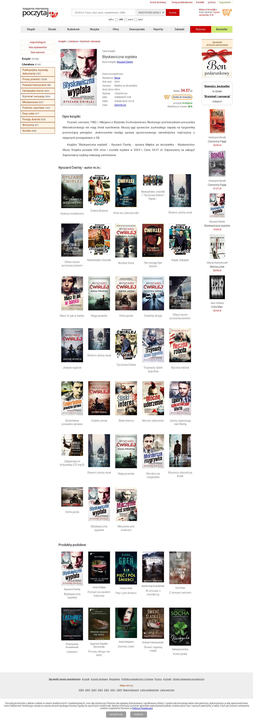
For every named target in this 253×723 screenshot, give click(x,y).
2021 (112, 690)
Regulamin (114, 679)
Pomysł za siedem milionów (99, 593)
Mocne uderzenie (153, 420)
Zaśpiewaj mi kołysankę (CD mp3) (72, 463)
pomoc (212, 2)
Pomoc (158, 679)
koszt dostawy (158, 2)
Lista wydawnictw (149, 690)
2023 (100, 690)
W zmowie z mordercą (153, 592)
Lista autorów (167, 690)
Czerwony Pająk (217, 141)
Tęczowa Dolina (126, 364)
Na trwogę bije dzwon (153, 264)
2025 (87, 690)
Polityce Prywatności (142, 708)
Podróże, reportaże (33, 107)
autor (130, 19)
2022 (106, 690)
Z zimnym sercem (180, 592)
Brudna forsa (126, 263)
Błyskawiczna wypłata (99, 528)
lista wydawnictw (38, 47)
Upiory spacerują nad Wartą (180, 422)
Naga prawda (99, 315)
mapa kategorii (38, 42)
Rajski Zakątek (180, 260)
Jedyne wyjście (72, 367)
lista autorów (38, 52)
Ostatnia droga (153, 315)
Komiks (26, 130)
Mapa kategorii (131, 690)
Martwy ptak (217, 266)
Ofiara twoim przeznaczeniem (72, 263)
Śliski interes (126, 420)
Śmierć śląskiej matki (153, 649)
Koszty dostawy (99, 679)
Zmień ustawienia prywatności (188, 679)
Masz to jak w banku (72, 315)
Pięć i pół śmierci (126, 593)
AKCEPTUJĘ (116, 714)
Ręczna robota (180, 367)
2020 (119, 690)
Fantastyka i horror (33, 90)
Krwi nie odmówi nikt (126, 213)
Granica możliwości (72, 213)
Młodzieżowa (30, 102)
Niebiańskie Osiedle (99, 260)
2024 (93, 690)
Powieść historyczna (34, 85)
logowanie (225, 2)
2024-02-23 (120, 105)
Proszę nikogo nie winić (99, 653)
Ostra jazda (126, 315)
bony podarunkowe (182, 2)
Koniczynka (180, 654)
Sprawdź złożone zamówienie (217, 43)
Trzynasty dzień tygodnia (153, 369)
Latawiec (72, 651)
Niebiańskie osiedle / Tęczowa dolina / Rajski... (153, 195)
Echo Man (217, 306)
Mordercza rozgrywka (153, 475)
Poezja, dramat (31, 119)
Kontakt (167, 679)
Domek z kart (126, 646)
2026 (81, 690)
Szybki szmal (99, 420)
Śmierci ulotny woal (180, 212)
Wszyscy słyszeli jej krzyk (180, 474)
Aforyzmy (28, 125)
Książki (26, 58)
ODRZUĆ (138, 714)
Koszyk (86, 679)
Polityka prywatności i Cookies (137, 679)
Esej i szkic (28, 113)
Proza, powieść (31, 79)
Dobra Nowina (99, 210)
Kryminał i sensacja (33, 96)
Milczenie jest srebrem (126, 528)
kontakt (200, 2)
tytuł (140, 19)
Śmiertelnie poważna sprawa (72, 422)
